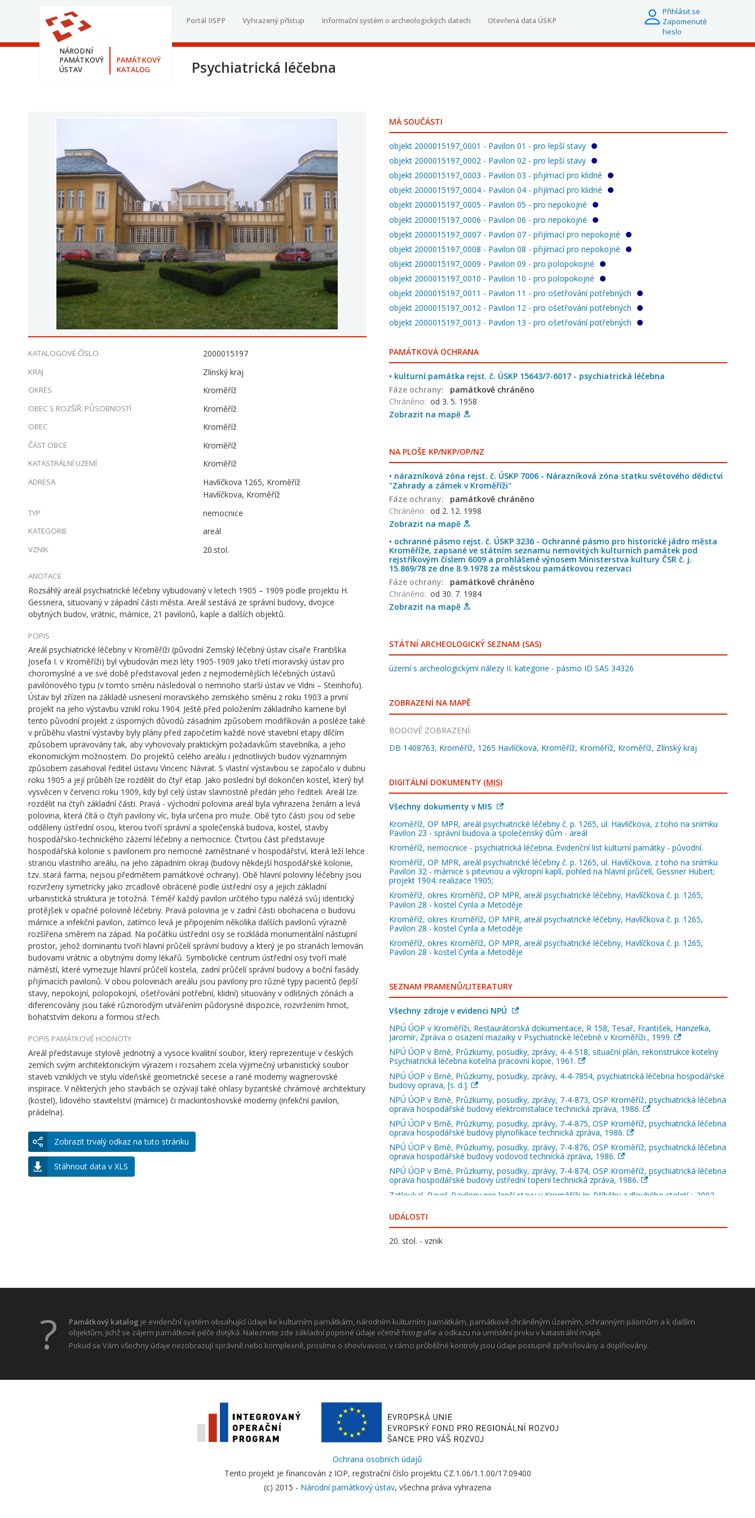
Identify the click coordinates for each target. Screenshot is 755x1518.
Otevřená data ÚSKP (522, 20)
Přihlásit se (681, 11)
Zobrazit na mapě (429, 414)
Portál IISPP (206, 20)
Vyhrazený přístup (273, 20)
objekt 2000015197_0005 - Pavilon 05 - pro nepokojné (493, 204)
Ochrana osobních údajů (377, 1459)
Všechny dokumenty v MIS (446, 806)
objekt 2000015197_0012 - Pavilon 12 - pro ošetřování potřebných (516, 307)
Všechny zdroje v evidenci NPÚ (454, 1010)
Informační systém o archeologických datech (396, 20)
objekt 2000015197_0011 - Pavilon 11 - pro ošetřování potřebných (516, 293)
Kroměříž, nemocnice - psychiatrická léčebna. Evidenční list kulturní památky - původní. (546, 847)
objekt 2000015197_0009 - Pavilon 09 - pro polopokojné (497, 263)
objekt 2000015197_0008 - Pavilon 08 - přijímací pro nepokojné (510, 249)
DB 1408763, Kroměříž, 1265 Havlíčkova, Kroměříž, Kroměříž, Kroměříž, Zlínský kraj (543, 747)
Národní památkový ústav (348, 1487)
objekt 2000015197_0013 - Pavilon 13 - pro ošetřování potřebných (516, 322)
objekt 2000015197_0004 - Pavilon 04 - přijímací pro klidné (501, 189)
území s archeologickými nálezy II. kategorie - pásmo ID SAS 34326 (511, 668)
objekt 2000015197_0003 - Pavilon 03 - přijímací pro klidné (501, 175)
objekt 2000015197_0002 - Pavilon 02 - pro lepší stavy (493, 160)
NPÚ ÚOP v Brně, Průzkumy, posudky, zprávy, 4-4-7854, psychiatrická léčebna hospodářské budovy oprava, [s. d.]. (557, 1080)
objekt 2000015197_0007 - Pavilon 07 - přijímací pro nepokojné (510, 234)
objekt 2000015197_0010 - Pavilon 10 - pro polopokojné (497, 278)
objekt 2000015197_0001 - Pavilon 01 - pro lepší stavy (493, 145)
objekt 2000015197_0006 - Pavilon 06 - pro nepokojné (493, 219)
